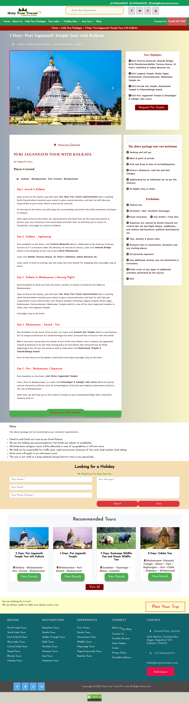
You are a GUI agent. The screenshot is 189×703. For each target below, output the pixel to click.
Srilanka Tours (14, 661)
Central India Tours (17, 646)
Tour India (53, 21)
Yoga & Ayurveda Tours (89, 651)
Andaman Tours (50, 661)
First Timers (83, 628)
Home (7, 21)
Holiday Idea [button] (71, 21)
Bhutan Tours (14, 656)
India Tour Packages (35, 21)
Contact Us (160, 21)
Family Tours (83, 632)
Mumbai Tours (49, 646)
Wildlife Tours (84, 642)
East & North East (17, 637)
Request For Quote (151, 107)
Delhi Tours (48, 642)
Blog (98, 21)
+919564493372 (119, 3)
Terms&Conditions (121, 657)
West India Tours (16, 642)
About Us (17, 21)
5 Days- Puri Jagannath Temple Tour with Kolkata (111, 28)
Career (115, 648)
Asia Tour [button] (87, 21)
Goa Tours (47, 656)
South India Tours (16, 632)
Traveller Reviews (121, 638)
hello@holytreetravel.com (164, 3)
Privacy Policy (119, 653)
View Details (29, 576)
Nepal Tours (13, 651)
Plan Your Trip (165, 607)
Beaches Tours (84, 656)
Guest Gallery (119, 643)
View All (94, 587)
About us (117, 628)
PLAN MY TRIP (177, 21)
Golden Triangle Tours (53, 637)
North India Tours (16, 628)
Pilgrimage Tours (86, 646)
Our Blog (126, 629)
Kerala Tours (48, 632)
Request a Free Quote (65, 412)
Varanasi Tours (50, 651)
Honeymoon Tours (86, 637)
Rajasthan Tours (50, 628)
